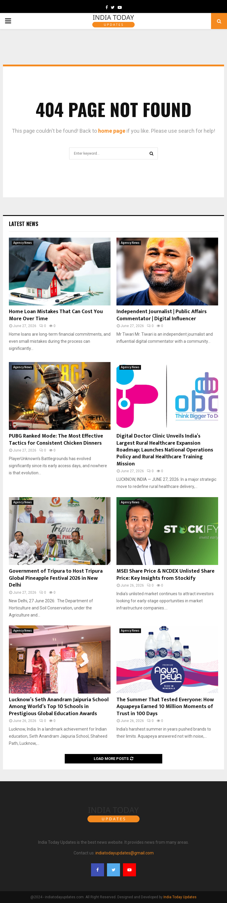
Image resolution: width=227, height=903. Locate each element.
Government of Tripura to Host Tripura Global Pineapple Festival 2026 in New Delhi (56, 578)
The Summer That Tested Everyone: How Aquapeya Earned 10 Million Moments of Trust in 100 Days (165, 706)
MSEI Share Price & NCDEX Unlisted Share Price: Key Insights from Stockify (165, 574)
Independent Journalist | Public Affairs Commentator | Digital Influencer (161, 315)
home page (111, 131)
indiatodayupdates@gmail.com (124, 853)
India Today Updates (180, 897)
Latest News (23, 224)
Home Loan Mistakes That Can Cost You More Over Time (56, 315)
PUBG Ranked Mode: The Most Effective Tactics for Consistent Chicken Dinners (56, 439)
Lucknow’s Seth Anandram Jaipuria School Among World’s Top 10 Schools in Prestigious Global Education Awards (59, 706)
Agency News (22, 242)
